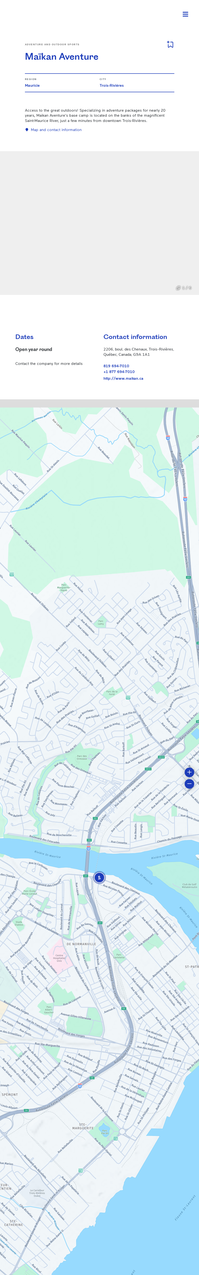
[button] (99, 877)
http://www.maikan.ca (123, 378)
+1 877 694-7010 (119, 371)
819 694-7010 (116, 365)
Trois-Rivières (112, 85)
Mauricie (32, 85)
